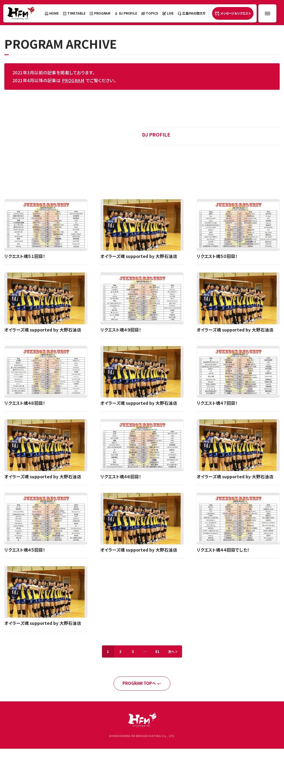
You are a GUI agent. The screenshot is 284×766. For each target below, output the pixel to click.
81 (158, 652)
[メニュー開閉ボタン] (267, 13)
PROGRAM (73, 80)
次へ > (174, 652)
